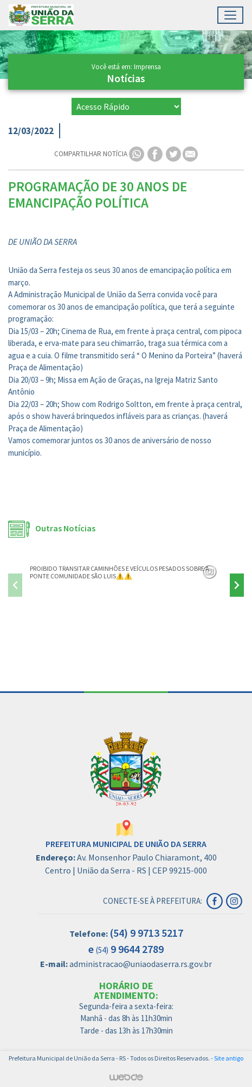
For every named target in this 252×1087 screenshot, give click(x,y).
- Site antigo (227, 1058)
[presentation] (15, 585)
